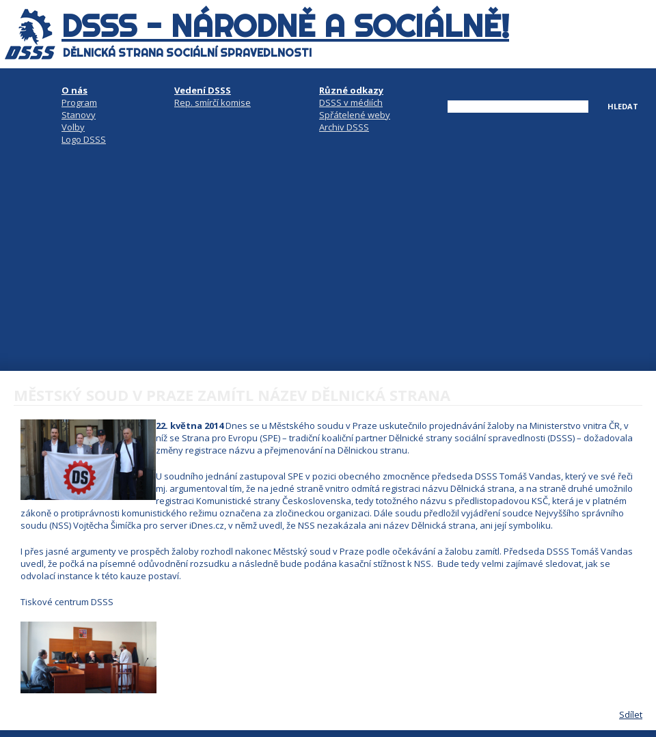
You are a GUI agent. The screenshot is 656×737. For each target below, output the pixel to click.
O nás (74, 90)
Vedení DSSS (202, 90)
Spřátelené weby (354, 115)
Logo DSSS (84, 139)
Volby (73, 127)
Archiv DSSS (344, 127)
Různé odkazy (351, 90)
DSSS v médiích (351, 102)
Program (79, 102)
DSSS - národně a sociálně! (285, 26)
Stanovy (79, 115)
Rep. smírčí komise (212, 102)
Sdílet (630, 714)
